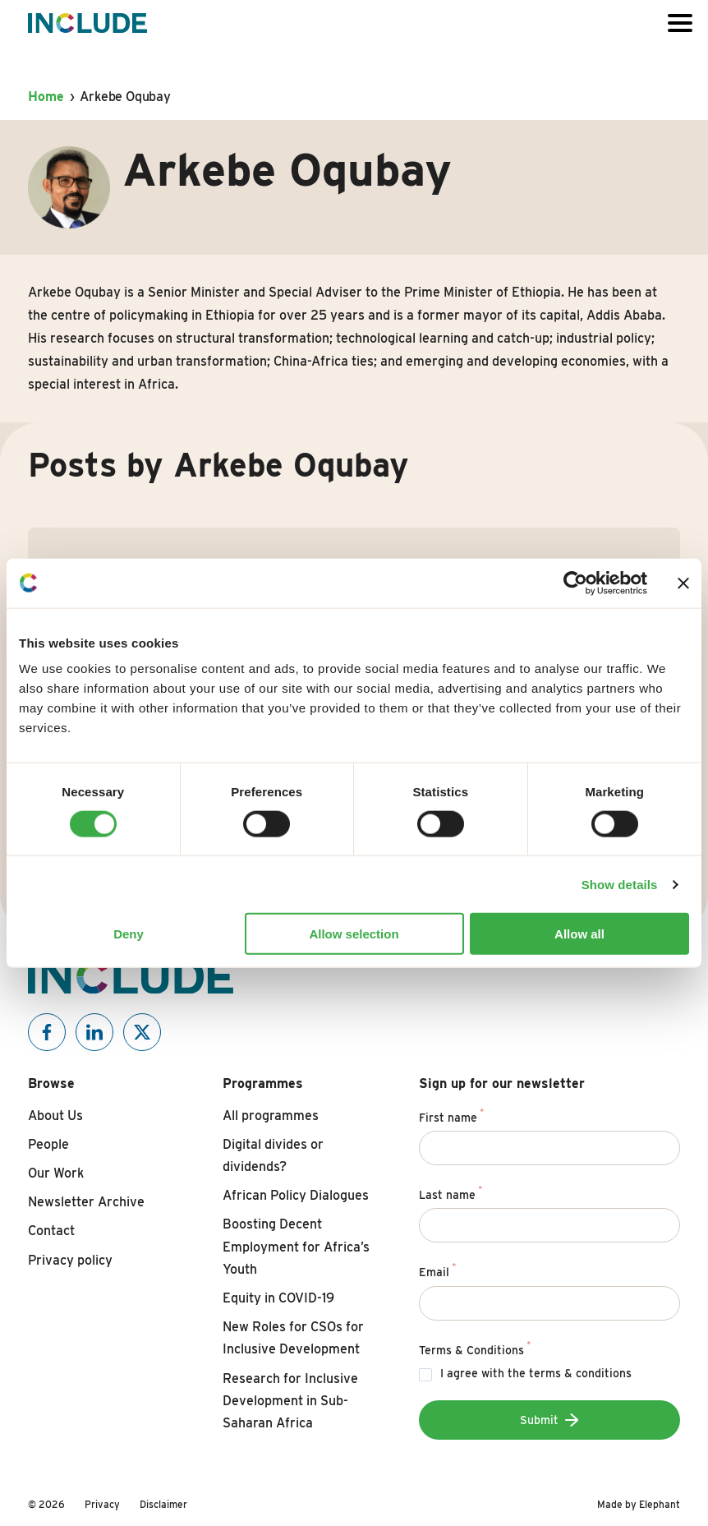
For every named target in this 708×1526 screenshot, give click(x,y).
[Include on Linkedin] (94, 1032)
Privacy (102, 1504)
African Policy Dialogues (296, 1195)
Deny (128, 934)
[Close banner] (683, 582)
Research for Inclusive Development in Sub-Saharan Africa (290, 1401)
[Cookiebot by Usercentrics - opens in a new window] (575, 582)
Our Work (56, 1173)
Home (45, 96)
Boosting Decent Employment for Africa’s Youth (296, 1246)
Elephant (659, 1504)
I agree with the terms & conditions (536, 1373)
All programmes (271, 1115)
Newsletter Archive (86, 1202)
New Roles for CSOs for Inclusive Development (293, 1338)
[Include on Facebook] (47, 1032)
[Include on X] (142, 1032)
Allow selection (353, 934)
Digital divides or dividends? (273, 1155)
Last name (450, 1192)
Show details (620, 884)
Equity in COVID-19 (278, 1298)
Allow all (579, 934)
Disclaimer (163, 1504)
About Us (55, 1115)
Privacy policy (70, 1260)
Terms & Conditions (475, 1348)
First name (451, 1115)
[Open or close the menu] (680, 23)
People (48, 1144)
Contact (51, 1230)
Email (437, 1270)
